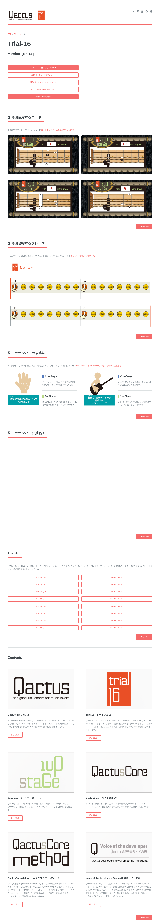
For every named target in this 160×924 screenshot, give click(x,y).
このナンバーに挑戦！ (43, 97)
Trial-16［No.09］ (117, 577)
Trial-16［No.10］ (117, 584)
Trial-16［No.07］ (43, 620)
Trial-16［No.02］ (43, 584)
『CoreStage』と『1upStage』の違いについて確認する (97, 366)
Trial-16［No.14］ (117, 613)
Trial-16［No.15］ (117, 620)
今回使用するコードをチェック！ (43, 75)
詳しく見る (15, 735)
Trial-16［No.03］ (43, 592)
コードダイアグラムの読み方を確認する (57, 130)
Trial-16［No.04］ (43, 599)
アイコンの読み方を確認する (83, 256)
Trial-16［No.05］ (43, 606)
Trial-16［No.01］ (43, 577)
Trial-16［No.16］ (117, 628)
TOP (9, 34)
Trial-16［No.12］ (117, 599)
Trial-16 (17, 34)
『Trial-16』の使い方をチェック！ (43, 68)
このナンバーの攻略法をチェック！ (43, 89)
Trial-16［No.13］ (117, 606)
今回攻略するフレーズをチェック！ (43, 82)
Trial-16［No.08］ (43, 628)
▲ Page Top (144, 226)
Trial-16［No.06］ (43, 613)
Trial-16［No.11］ (117, 592)
